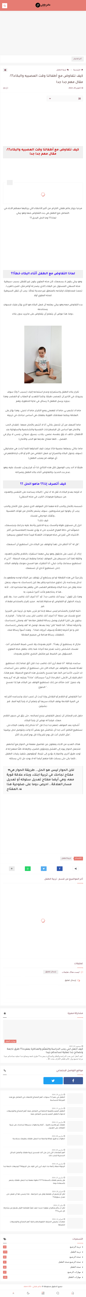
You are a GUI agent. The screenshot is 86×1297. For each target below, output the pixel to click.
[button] (60, 868)
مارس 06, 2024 (57, 1136)
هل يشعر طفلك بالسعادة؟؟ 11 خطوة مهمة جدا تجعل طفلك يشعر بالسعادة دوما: (37, 1182)
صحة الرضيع (42, 1257)
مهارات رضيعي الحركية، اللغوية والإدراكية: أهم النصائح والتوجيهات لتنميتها (37, 1223)
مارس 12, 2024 (57, 1122)
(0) (5, 88)
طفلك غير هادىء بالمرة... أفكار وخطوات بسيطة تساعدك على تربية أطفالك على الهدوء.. (37, 1126)
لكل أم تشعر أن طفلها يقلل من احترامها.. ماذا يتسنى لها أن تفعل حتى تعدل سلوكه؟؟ (35, 1195)
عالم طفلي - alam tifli (32, 1287)
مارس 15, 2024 (57, 1108)
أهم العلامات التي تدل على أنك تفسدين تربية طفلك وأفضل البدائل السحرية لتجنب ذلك (37, 1154)
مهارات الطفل (42, 1277)
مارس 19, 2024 (57, 1095)
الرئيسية (78, 70)
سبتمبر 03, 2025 (75, 1046)
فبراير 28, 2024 (57, 1191)
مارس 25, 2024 (57, 1178)
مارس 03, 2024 (57, 1150)
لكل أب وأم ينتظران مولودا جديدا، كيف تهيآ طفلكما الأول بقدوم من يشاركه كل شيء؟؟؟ (34, 1209)
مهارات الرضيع (42, 1272)
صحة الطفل (42, 1267)
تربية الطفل (62, 70)
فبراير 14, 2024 (57, 1219)
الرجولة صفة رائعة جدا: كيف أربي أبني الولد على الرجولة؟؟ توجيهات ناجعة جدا (34, 1167)
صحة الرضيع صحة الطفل (42, 1262)
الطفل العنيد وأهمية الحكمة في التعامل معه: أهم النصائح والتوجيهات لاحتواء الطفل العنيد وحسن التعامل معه (36, 1112)
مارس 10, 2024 (57, 1164)
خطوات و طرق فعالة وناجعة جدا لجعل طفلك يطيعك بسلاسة (39, 1139)
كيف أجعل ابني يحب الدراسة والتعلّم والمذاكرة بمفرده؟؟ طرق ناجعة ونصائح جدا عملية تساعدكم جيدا (45, 1051)
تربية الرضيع (42, 1247)
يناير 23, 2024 (58, 1205)
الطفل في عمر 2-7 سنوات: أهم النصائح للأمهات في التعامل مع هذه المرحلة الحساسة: (37, 1098)
